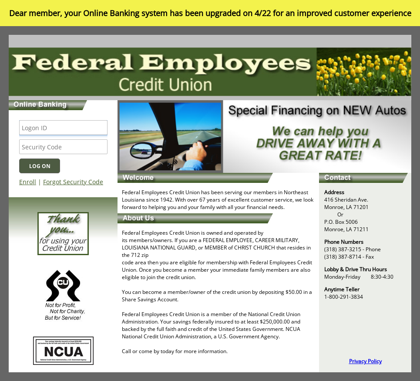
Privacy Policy (365, 361)
